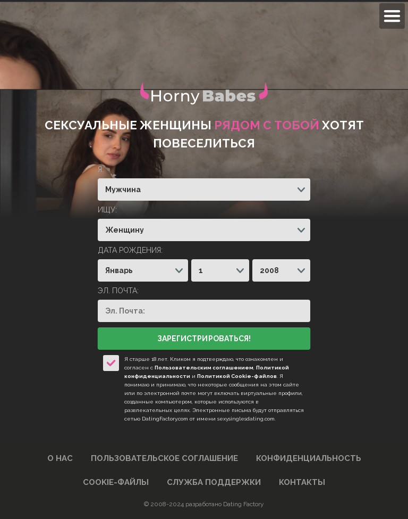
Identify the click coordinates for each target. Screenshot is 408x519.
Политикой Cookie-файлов (237, 376)
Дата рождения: (130, 250)
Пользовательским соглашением (204, 367)
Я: (101, 169)
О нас (60, 458)
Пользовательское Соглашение (164, 458)
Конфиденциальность (308, 458)
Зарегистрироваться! (203, 338)
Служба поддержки (214, 482)
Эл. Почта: (118, 290)
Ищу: (107, 209)
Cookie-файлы (116, 482)
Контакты (302, 482)
